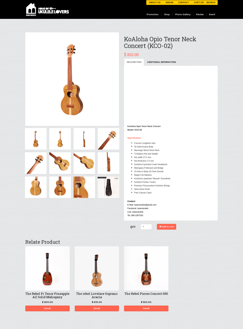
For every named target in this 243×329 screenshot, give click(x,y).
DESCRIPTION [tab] (134, 62)
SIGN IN (169, 2)
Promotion (152, 14)
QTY (133, 227)
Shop (167, 14)
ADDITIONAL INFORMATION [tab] (161, 62)
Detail (47, 308)
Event (212, 14)
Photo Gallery (183, 14)
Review (200, 14)
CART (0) (199, 2)
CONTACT (183, 2)
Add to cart (166, 226)
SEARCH (210, 2)
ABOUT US (154, 2)
